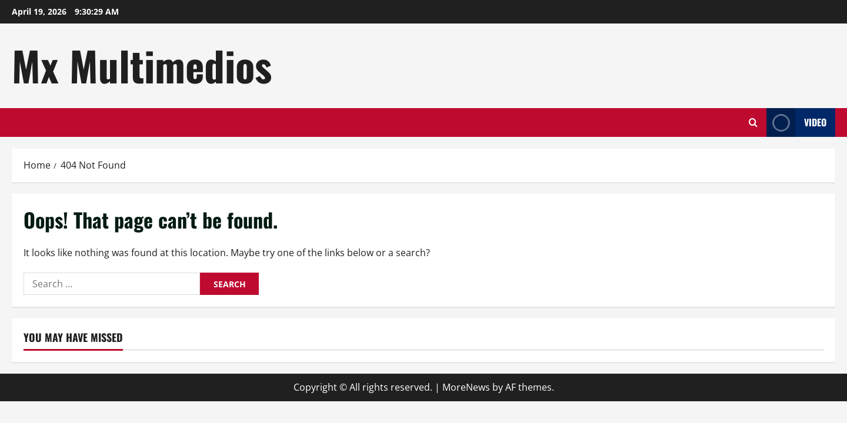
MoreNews (466, 387)
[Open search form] (753, 122)
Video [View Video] (796, 122)
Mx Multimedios (142, 65)
